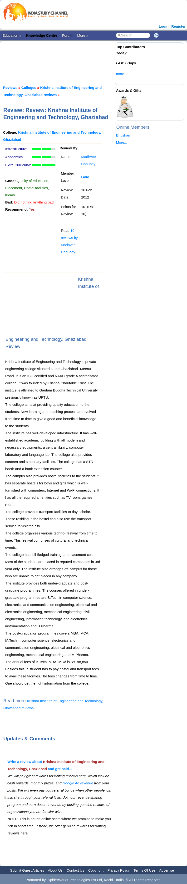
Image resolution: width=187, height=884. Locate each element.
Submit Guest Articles (27, 870)
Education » (11, 35)
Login (163, 26)
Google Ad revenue (78, 783)
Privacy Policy (119, 870)
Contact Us (75, 870)
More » (82, 35)
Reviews (10, 88)
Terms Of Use (144, 870)
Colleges (28, 88)
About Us (55, 870)
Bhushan (123, 135)
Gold (85, 177)
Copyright (95, 870)
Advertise (166, 870)
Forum (67, 35)
